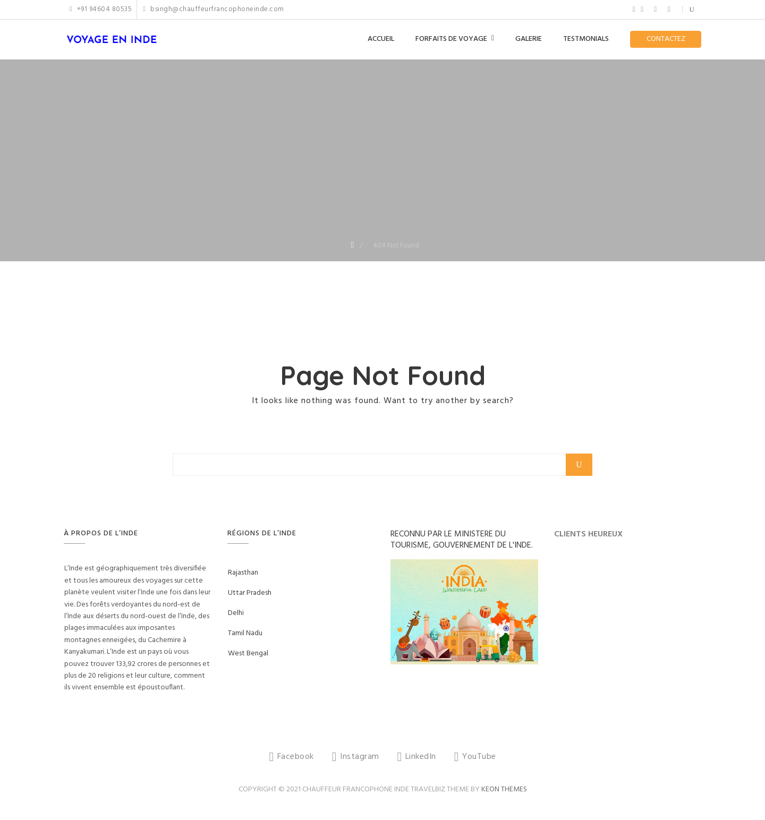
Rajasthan (243, 573)
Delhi (236, 613)
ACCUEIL (381, 39)
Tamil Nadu (245, 633)
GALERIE (528, 39)
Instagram (642, 9)
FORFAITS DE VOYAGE (451, 39)
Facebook (634, 9)
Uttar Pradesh (249, 593)
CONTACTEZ (666, 39)
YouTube (668, 9)
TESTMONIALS (586, 39)
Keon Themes (504, 789)
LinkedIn (655, 9)
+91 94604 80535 (101, 9)
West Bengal (248, 653)
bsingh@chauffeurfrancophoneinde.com (213, 9)
